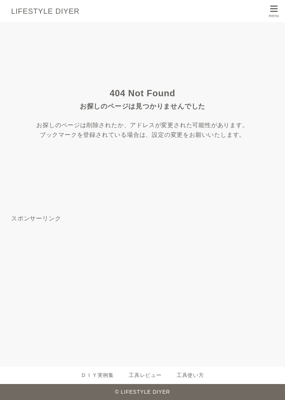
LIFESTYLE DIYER (45, 11)
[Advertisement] (142, 287)
